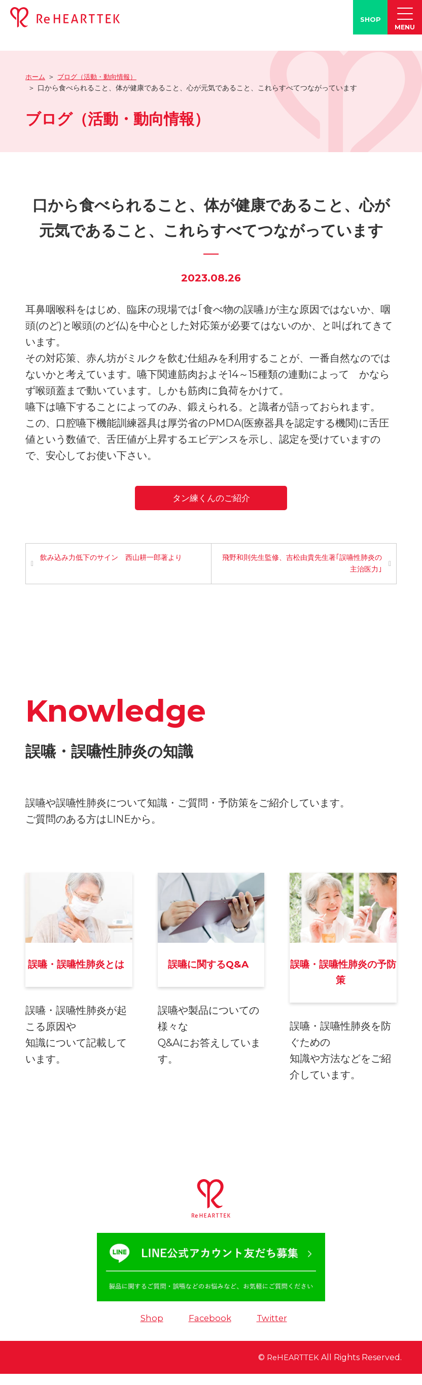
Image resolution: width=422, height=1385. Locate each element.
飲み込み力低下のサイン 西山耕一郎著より (112, 558)
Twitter (273, 1329)
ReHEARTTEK (290, 1368)
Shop (149, 1329)
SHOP (370, 19)
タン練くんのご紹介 (211, 497)
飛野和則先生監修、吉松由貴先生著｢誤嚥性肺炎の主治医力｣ (304, 564)
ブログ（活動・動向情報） (101, 76)
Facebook (209, 1329)
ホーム (36, 76)
